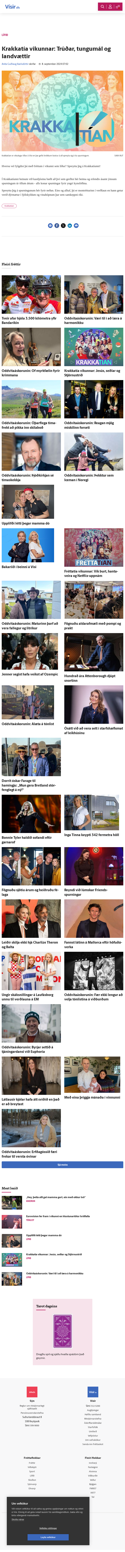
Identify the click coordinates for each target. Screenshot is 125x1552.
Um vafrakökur (93, 1441)
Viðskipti (32, 1468)
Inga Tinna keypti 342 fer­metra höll (91, 835)
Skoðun (32, 1481)
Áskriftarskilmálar (93, 1423)
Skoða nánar (18, 1528)
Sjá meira (63, 1165)
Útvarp (32, 1490)
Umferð (93, 1432)
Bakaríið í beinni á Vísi (19, 567)
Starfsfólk (93, 1428)
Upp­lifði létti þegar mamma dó (25, 523)
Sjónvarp (32, 1486)
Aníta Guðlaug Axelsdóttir (15, 64)
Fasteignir (93, 1468)
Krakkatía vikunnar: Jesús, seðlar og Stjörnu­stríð (54, 1254)
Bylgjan (93, 1486)
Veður (93, 1481)
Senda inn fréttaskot (93, 1445)
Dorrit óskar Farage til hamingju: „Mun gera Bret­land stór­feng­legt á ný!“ (29, 785)
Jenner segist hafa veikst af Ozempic (30, 674)
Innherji (93, 1464)
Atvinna (93, 1473)
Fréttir (32, 1464)
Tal (92, 1499)
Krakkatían (9, 206)
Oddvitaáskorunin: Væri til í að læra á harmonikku (54, 1273)
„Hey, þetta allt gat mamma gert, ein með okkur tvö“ (56, 1197)
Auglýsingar (93, 1410)
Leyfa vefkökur (68, 1537)
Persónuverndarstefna (32, 1413)
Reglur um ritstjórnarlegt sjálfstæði (32, 1408)
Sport (32, 1473)
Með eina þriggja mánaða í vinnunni (92, 1097)
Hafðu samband (93, 1415)
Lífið (32, 1477)
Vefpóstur (93, 1436)
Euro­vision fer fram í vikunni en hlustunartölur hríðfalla (58, 1216)
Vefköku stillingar (28, 1537)
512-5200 (95, 1406)
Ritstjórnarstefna (93, 1419)
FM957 (93, 1490)
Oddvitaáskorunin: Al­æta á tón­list (28, 724)
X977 (93, 1494)
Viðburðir (93, 1477)
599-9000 (35, 1426)
